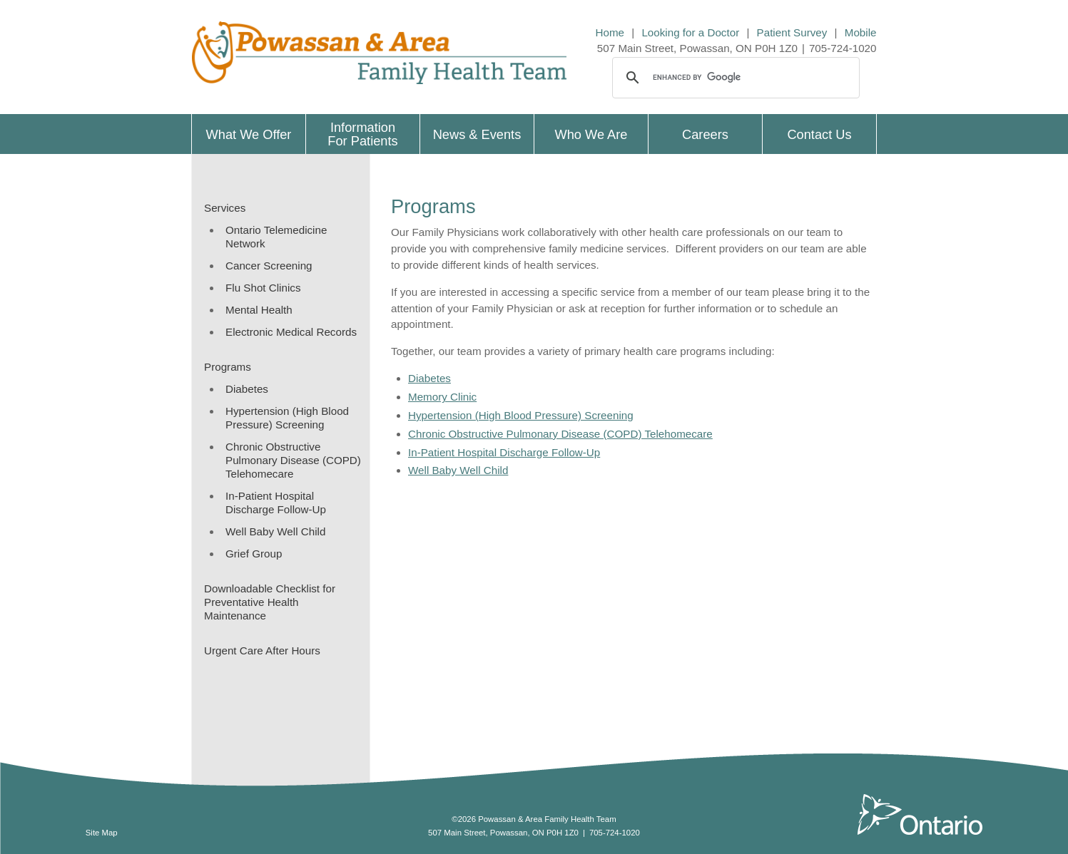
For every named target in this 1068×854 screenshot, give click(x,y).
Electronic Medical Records (291, 332)
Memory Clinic (442, 397)
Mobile (861, 32)
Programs (227, 367)
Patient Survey (792, 32)
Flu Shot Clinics (263, 288)
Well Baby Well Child (275, 531)
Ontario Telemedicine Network (276, 236)
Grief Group (253, 553)
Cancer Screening (268, 265)
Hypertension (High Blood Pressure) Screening (287, 418)
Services (224, 208)
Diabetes (246, 389)
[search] (734, 77)
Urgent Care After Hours (262, 650)
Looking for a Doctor (690, 32)
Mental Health (259, 310)
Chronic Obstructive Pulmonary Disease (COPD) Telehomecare (293, 460)
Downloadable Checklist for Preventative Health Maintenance (269, 602)
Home (610, 32)
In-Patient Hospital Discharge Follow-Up (275, 502)
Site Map (102, 832)
